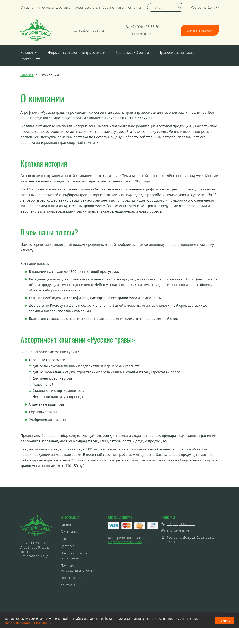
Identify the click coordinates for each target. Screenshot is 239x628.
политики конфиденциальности (28, 623)
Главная (27, 75)
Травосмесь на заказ (177, 52)
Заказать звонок (199, 30)
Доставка (63, 7)
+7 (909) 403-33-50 (142, 26)
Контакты (133, 7)
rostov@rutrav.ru (89, 30)
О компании (30, 7)
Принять (225, 620)
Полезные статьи (86, 7)
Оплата (48, 7)
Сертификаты (113, 7)
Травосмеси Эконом (132, 52)
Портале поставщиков (125, 542)
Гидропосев (30, 58)
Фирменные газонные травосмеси (76, 52)
